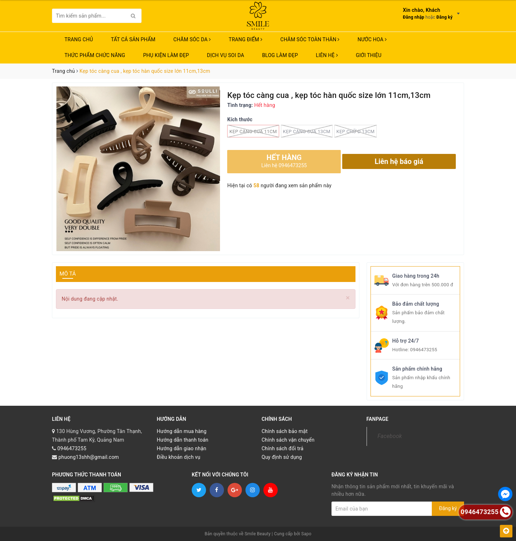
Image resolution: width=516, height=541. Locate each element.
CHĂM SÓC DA (192, 39)
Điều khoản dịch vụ (179, 457)
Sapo (306, 533)
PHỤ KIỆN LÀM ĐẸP (166, 55)
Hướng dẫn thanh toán (183, 440)
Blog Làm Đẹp (280, 55)
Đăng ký (444, 17)
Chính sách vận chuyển (288, 440)
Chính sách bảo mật (284, 431)
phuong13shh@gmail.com (88, 457)
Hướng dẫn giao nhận (181, 448)
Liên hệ (327, 55)
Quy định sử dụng (282, 457)
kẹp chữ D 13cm (355, 131)
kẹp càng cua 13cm (307, 131)
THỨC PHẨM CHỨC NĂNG (94, 55)
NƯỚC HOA (372, 39)
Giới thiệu (369, 55)
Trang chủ (78, 39)
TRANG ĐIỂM (245, 39)
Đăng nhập (413, 17)
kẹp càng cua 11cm (253, 131)
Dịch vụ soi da (225, 55)
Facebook (390, 436)
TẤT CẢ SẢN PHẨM (133, 39)
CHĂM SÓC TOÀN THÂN (309, 39)
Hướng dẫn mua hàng (182, 431)
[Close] (348, 298)
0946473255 (423, 349)
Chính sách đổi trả (283, 448)
